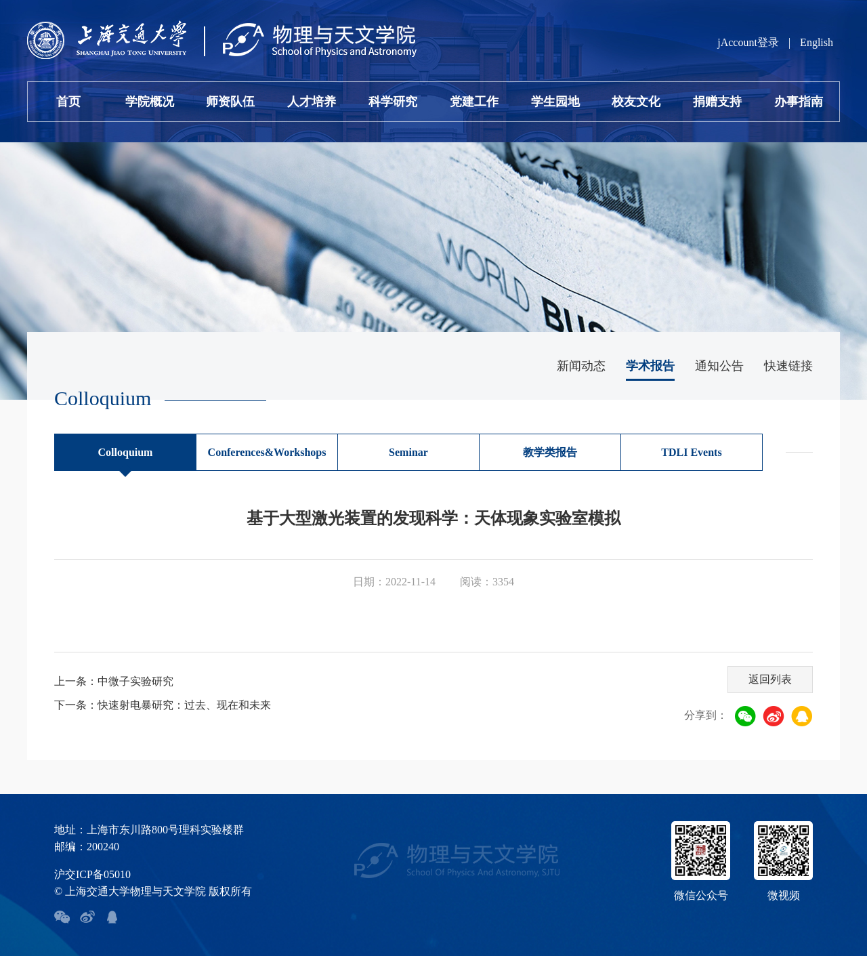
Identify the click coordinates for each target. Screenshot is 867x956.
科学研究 (392, 101)
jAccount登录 (748, 42)
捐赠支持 (717, 101)
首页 (68, 101)
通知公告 (719, 366)
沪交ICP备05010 (92, 874)
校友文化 (636, 101)
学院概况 (149, 101)
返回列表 (770, 679)
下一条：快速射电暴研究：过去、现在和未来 (162, 705)
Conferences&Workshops (267, 452)
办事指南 (798, 101)
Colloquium (125, 452)
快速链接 (788, 366)
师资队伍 (230, 101)
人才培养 (311, 101)
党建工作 (474, 101)
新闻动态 (581, 366)
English (816, 42)
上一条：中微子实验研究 (113, 681)
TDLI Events (691, 452)
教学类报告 (550, 452)
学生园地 (555, 101)
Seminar (408, 452)
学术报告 (650, 366)
